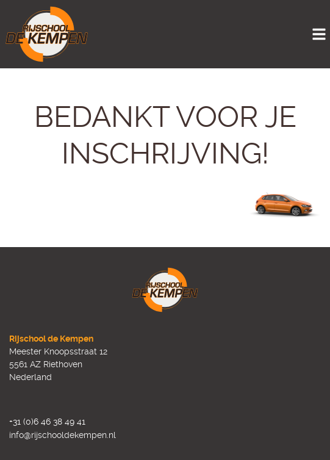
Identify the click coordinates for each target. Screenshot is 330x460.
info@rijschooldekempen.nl (62, 435)
